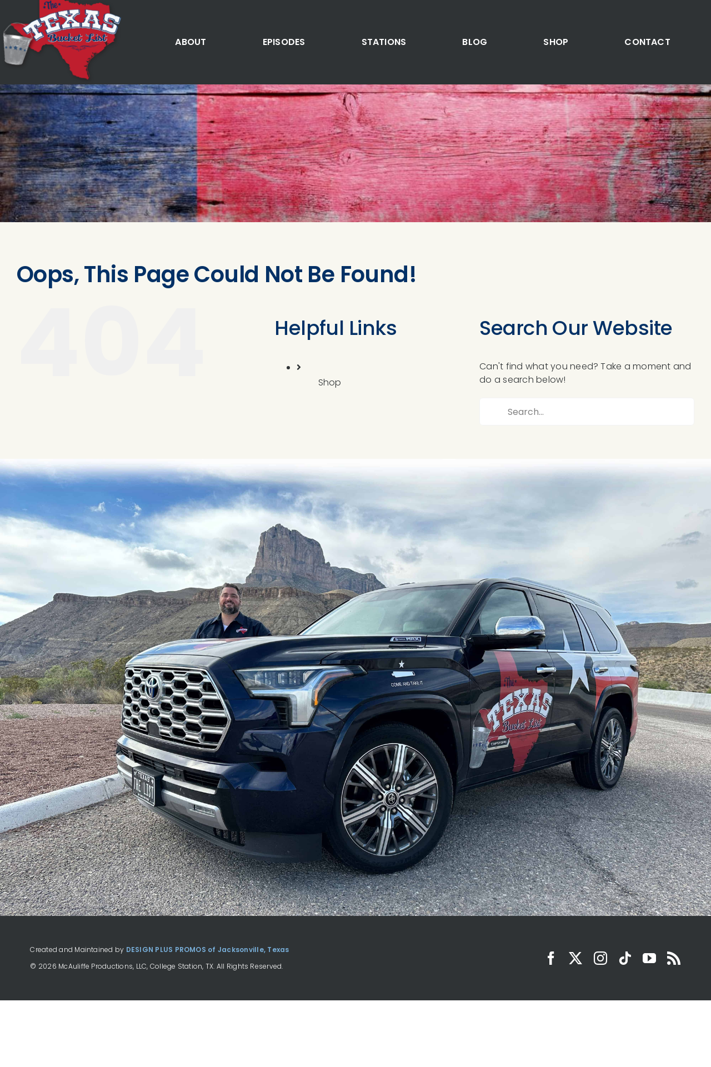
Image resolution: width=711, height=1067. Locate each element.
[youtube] (649, 958)
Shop (330, 382)
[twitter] (575, 958)
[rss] (673, 958)
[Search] (493, 411)
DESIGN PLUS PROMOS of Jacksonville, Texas (207, 949)
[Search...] (586, 411)
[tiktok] (625, 958)
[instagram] (600, 958)
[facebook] (551, 958)
